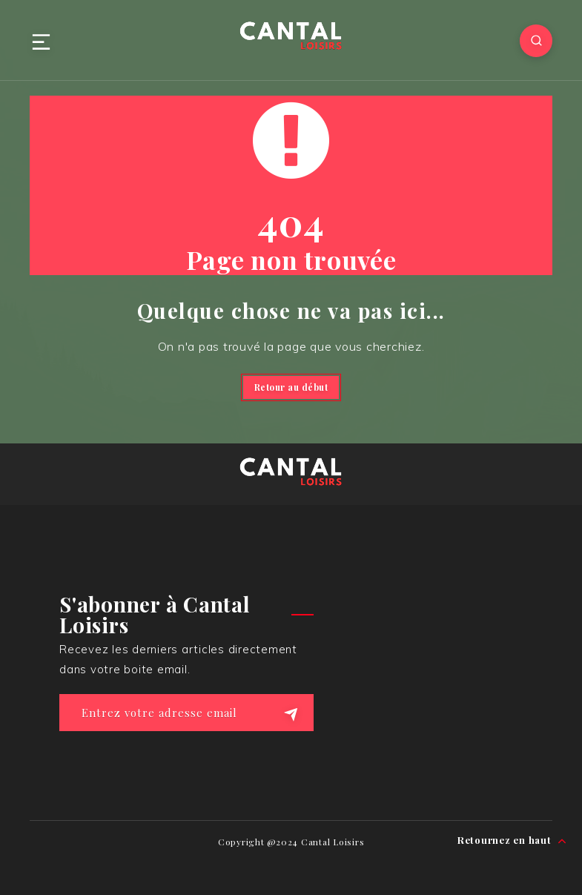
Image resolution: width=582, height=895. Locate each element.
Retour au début (291, 387)
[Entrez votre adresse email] (186, 712)
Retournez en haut (512, 840)
